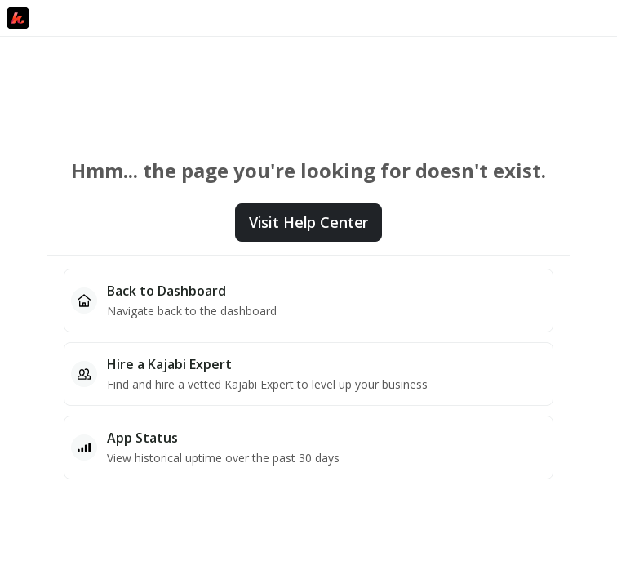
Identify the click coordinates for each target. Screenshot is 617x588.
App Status (142, 438)
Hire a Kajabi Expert (169, 364)
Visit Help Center (308, 222)
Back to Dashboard (166, 291)
